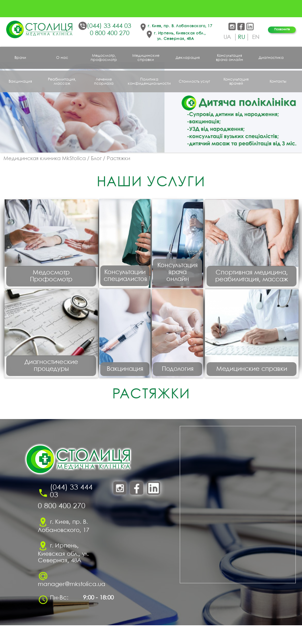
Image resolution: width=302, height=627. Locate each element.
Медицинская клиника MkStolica (44, 158)
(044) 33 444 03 (109, 26)
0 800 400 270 (109, 33)
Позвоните (282, 29)
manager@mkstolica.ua (71, 586)
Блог (96, 158)
